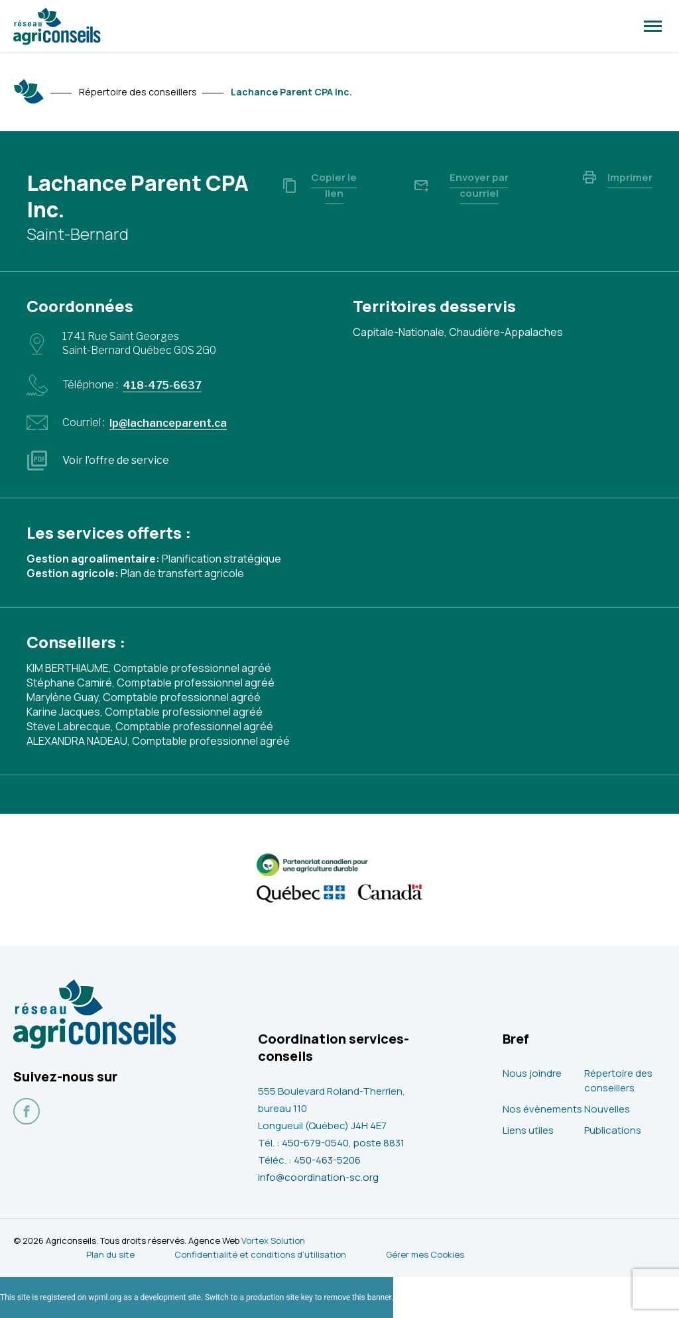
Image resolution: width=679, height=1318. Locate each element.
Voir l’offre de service (115, 460)
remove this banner (357, 1297)
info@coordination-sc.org (318, 1177)
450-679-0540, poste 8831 (343, 1143)
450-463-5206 (327, 1160)
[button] (653, 26)
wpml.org (104, 1297)
